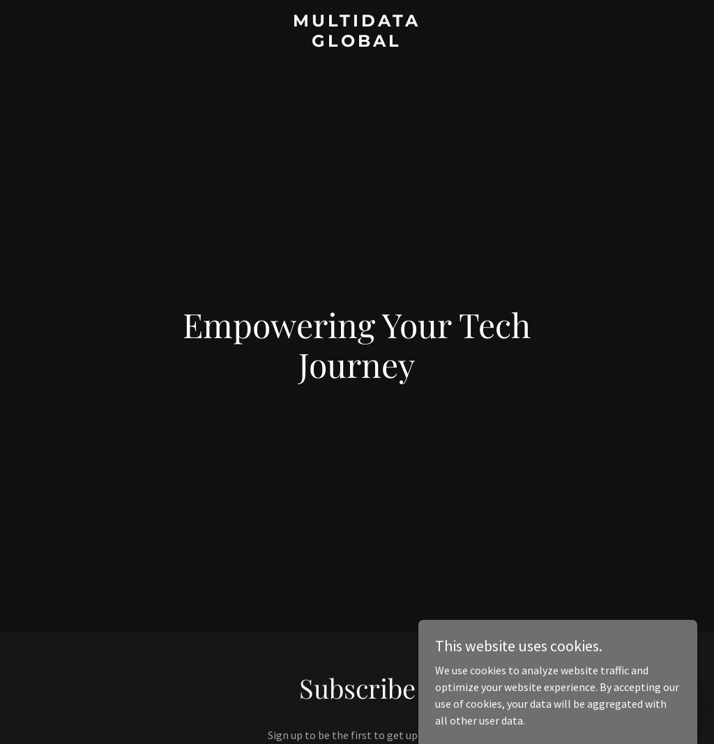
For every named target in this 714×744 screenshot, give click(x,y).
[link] (356, 43)
